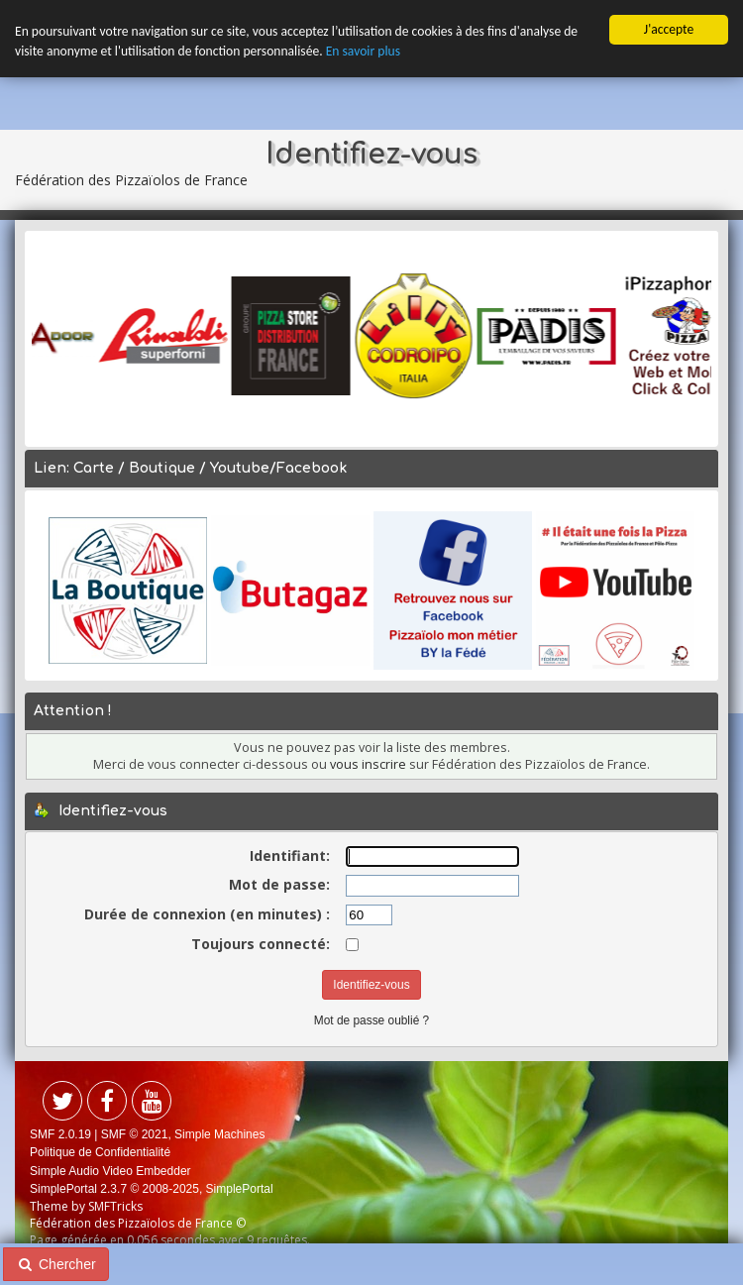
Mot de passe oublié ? (371, 1019)
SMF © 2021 (134, 1134)
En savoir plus (363, 51)
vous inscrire (368, 763)
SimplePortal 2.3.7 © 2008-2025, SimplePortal (151, 1189)
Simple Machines (219, 1134)
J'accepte (668, 29)
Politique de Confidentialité (100, 1152)
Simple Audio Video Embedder (110, 1170)
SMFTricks (115, 1206)
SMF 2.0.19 (60, 1134)
